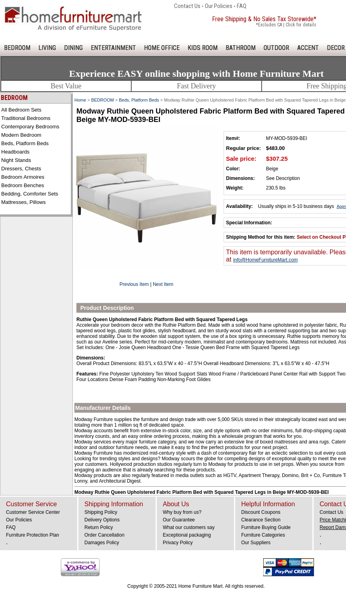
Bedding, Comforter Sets (29, 194)
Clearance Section (260, 520)
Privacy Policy (178, 542)
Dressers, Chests (21, 169)
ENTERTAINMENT (113, 48)
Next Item (163, 284)
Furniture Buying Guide (265, 527)
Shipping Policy (100, 512)
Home (80, 100)
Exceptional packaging (187, 535)
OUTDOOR (276, 48)
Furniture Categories (263, 535)
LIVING (47, 48)
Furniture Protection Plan (32, 535)
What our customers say (188, 527)
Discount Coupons (260, 512)
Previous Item (134, 284)
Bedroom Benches (22, 185)
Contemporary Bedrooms (30, 127)
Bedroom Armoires (22, 177)
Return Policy (98, 527)
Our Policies (218, 6)
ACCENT (308, 48)
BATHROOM (241, 48)
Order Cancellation (104, 535)
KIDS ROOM (203, 48)
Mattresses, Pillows (23, 202)
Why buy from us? (182, 512)
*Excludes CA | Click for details (286, 25)
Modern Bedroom (21, 135)
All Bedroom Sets (21, 110)
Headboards (15, 152)
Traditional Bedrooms (25, 118)
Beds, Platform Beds (25, 143)
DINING (73, 48)
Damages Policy (101, 542)
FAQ (241, 6)
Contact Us (187, 6)
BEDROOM (17, 48)
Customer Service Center (33, 512)
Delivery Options (102, 520)
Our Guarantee (179, 520)
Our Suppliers (255, 542)
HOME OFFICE (162, 48)
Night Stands (16, 160)
